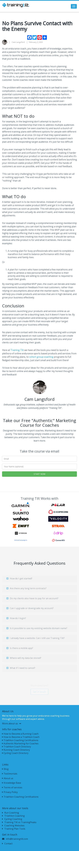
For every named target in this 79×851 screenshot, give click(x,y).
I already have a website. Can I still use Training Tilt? (35, 639)
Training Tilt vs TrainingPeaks (19, 822)
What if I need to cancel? (20, 669)
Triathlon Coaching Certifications (20, 740)
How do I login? (16, 619)
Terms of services (12, 787)
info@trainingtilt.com (17, 838)
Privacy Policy (10, 792)
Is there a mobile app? (19, 649)
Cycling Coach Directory (15, 753)
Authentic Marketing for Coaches (20, 743)
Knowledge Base (11, 782)
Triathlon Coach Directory (16, 746)
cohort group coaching (41, 356)
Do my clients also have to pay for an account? (32, 599)
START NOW (39, 474)
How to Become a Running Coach (20, 733)
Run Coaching (10, 812)
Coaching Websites (13, 825)
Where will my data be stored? (23, 659)
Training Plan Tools (13, 828)
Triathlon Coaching (13, 815)
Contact (7, 843)
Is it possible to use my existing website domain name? (36, 629)
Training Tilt (17, 350)
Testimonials (9, 773)
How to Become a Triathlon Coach (20, 737)
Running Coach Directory (16, 749)
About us (7, 778)
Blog (5, 769)
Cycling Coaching (12, 819)
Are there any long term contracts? (26, 589)
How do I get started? (19, 579)
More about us (11, 723)
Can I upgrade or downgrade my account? (30, 609)
